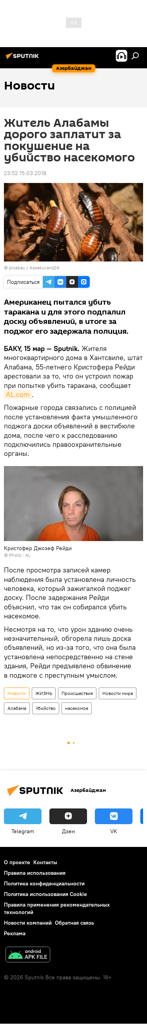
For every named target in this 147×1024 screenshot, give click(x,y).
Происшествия (77, 693)
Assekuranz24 (44, 268)
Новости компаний (28, 922)
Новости (16, 693)
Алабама (16, 708)
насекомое (76, 708)
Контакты (45, 862)
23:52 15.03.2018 (25, 173)
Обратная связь (74, 922)
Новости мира (117, 693)
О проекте (17, 862)
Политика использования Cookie (45, 894)
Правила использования (34, 872)
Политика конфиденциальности (44, 883)
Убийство (46, 708)
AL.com (18, 394)
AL (28, 555)
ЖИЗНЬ (43, 693)
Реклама (14, 933)
